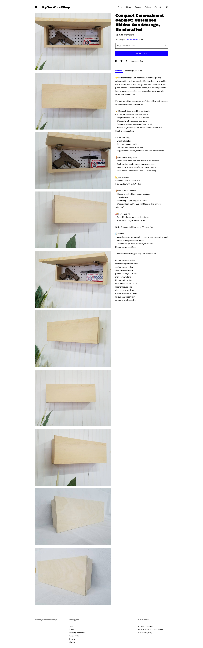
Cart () (157, 7)
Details (119, 70)
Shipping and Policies (77, 632)
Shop (120, 7)
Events (138, 7)
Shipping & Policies (133, 70)
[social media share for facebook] (116, 61)
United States (132, 39)
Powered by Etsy (145, 632)
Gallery (147, 7)
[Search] (167, 7)
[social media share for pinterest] (127, 61)
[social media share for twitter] (121, 61)
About (129, 7)
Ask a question (137, 61)
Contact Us (74, 636)
